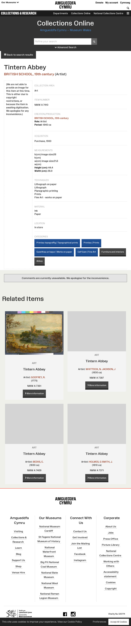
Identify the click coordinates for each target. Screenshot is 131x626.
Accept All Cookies (118, 622)
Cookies (111, 582)
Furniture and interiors (112, 252)
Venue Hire (18, 572)
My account (111, 2)
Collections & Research (18, 13)
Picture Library (111, 544)
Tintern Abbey (34, 369)
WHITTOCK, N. (93, 369)
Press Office (110, 538)
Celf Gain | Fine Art (87, 252)
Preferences (99, 621)
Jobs (111, 532)
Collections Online (80, 13)
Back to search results (18, 54)
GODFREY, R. (38, 377)
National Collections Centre (108, 13)
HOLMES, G (95, 461)
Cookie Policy (75, 621)
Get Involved (80, 537)
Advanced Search (65, 47)
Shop (18, 566)
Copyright (111, 588)
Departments (60, 13)
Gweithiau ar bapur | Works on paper (54, 252)
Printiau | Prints (91, 242)
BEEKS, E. (38, 461)
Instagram (80, 560)
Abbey (39, 261)
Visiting (18, 531)
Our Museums (10, 2)
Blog (18, 554)
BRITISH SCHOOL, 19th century (29, 74)
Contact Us (80, 531)
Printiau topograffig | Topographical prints (57, 242)
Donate (99, 2)
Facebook (80, 554)
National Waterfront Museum (49, 551)
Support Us (18, 560)
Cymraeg (125, 2)
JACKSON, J (108, 369)
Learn (18, 547)
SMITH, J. (107, 461)
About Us (110, 526)
